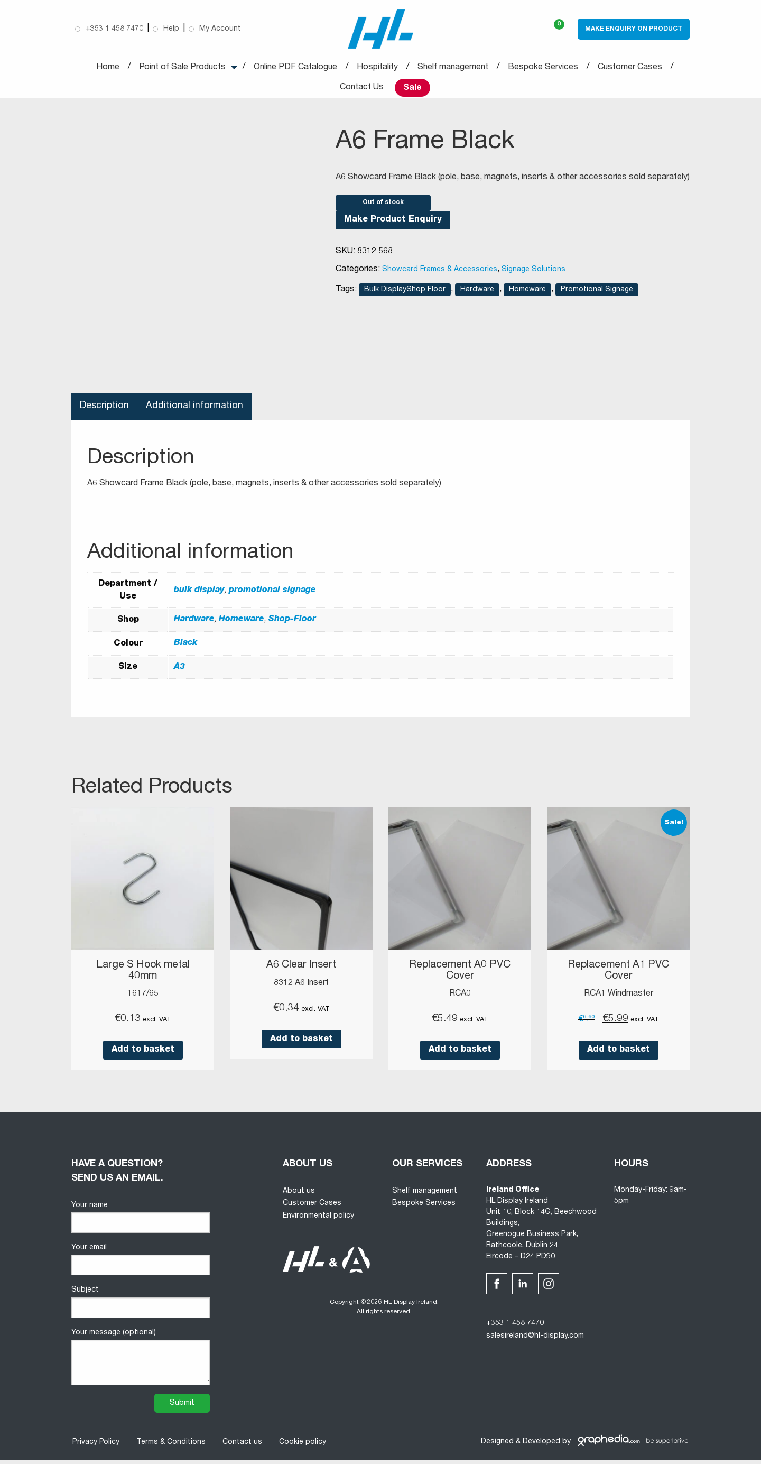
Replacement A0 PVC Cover (460, 975)
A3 (179, 671)
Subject (140, 1306)
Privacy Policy (94, 1446)
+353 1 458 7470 (515, 1327)
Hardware (477, 294)
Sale (412, 88)
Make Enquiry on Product (633, 29)
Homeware (527, 294)
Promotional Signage (597, 294)
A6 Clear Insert (301, 970)
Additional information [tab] (196, 411)
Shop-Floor (292, 624)
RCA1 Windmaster (618, 998)
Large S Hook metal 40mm (142, 975)
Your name (140, 1221)
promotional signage (272, 595)
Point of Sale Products (182, 67)
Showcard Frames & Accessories (439, 274)
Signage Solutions (533, 274)
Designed (497, 1446)
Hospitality (377, 67)
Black (185, 648)
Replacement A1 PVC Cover (618, 975)
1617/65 (143, 998)
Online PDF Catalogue (295, 67)
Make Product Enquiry (393, 224)
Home (107, 67)
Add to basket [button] (143, 1054)
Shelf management (452, 67)
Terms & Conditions (170, 1446)
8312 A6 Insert (301, 987)
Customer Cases (630, 67)
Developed (541, 1446)
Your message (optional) (140, 1361)
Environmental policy (318, 1220)
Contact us (241, 1446)
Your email (140, 1263)
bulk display (199, 595)
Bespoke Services (543, 67)
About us (299, 1195)
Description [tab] (105, 411)
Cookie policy (301, 1446)
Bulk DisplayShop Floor (405, 294)
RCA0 (460, 998)
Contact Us (362, 88)
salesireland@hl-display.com (535, 1340)
